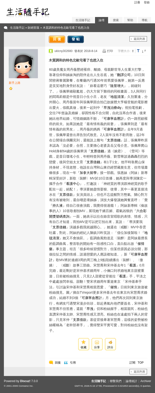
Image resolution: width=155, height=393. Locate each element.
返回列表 (139, 39)
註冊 (137, 2)
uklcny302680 (63, 51)
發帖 (76, 39)
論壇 (101, 20)
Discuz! (25, 381)
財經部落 (33, 27)
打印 (110, 51)
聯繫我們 (115, 381)
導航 (144, 20)
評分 (110, 347)
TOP (141, 362)
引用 (73, 362)
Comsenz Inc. (25, 385)
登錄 (147, 2)
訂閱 (132, 362)
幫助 (130, 20)
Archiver (145, 381)
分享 (97, 347)
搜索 (116, 20)
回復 (57, 39)
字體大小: (124, 51)
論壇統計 (131, 381)
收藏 (83, 347)
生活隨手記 (83, 20)
